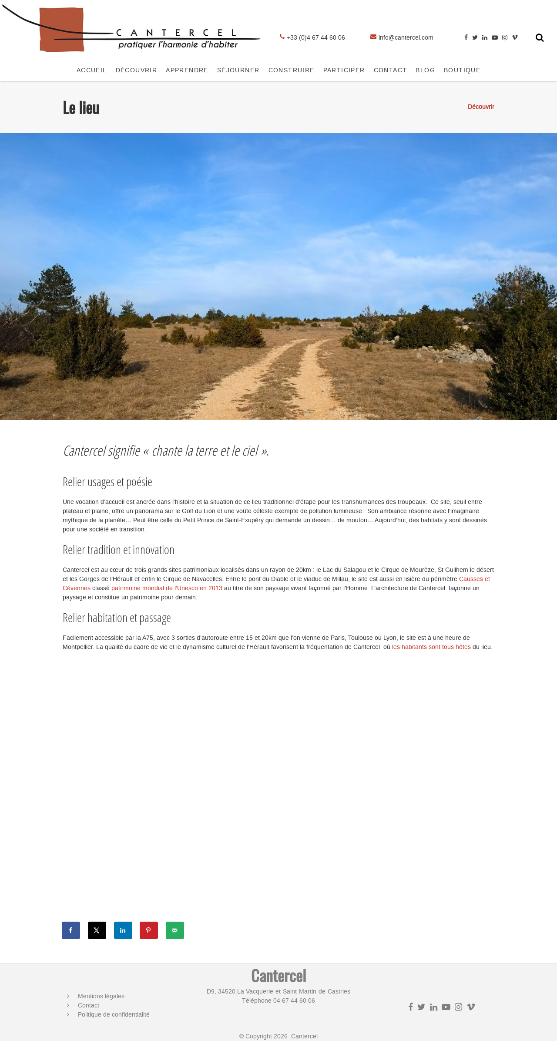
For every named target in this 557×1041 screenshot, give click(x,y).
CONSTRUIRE (291, 70)
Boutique (462, 70)
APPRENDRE (187, 70)
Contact (88, 1005)
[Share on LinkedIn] (123, 930)
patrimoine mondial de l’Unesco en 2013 (166, 588)
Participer (344, 70)
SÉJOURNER (238, 70)
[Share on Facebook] (71, 930)
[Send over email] (175, 930)
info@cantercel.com (406, 38)
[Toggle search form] (540, 37)
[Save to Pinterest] (149, 930)
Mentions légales (101, 996)
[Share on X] (97, 930)
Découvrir (137, 70)
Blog (425, 70)
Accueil (92, 70)
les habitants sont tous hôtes (432, 647)
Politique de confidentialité (114, 1015)
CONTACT (390, 70)
